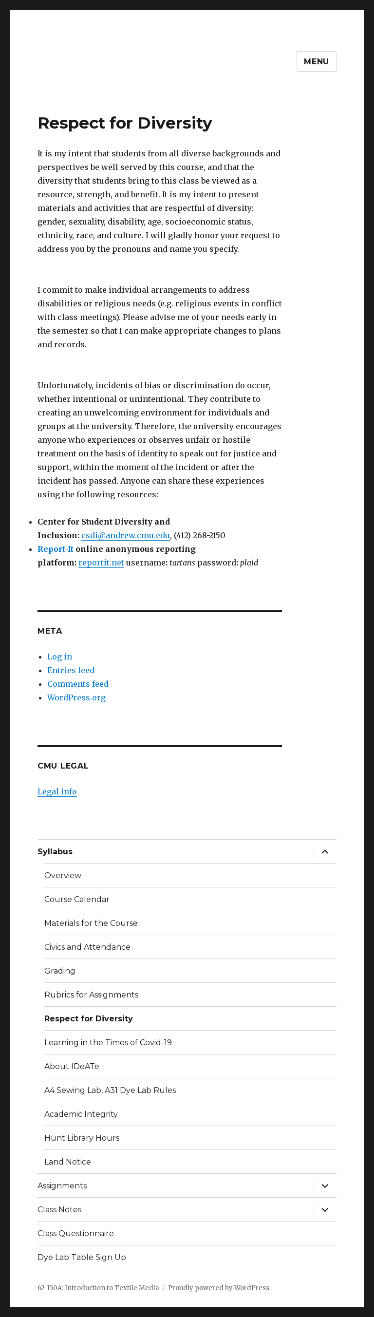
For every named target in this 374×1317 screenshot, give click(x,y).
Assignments (62, 1185)
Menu (316, 61)
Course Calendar (77, 899)
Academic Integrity (81, 1114)
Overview (62, 875)
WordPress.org (76, 697)
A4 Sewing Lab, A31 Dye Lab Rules (110, 1090)
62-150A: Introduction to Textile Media (98, 1288)
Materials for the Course (91, 923)
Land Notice (67, 1161)
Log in (59, 656)
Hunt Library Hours (81, 1138)
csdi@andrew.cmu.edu (125, 535)
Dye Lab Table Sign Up (81, 1257)
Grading (59, 971)
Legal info (57, 791)
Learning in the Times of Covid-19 (108, 1042)
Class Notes (59, 1209)
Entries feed (70, 670)
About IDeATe (71, 1066)
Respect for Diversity (88, 1018)
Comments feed (78, 684)
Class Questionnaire (75, 1233)
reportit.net (101, 562)
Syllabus (55, 851)
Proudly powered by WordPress (218, 1288)
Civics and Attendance (87, 947)
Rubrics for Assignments (91, 994)
